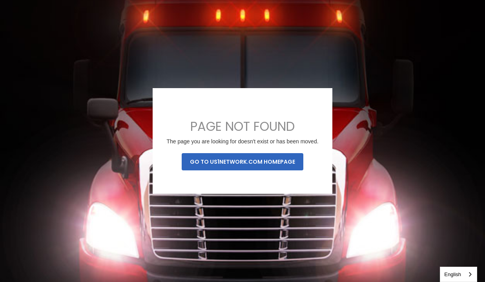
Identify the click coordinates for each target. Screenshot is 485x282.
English (452, 274)
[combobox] (458, 274)
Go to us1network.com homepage (242, 162)
